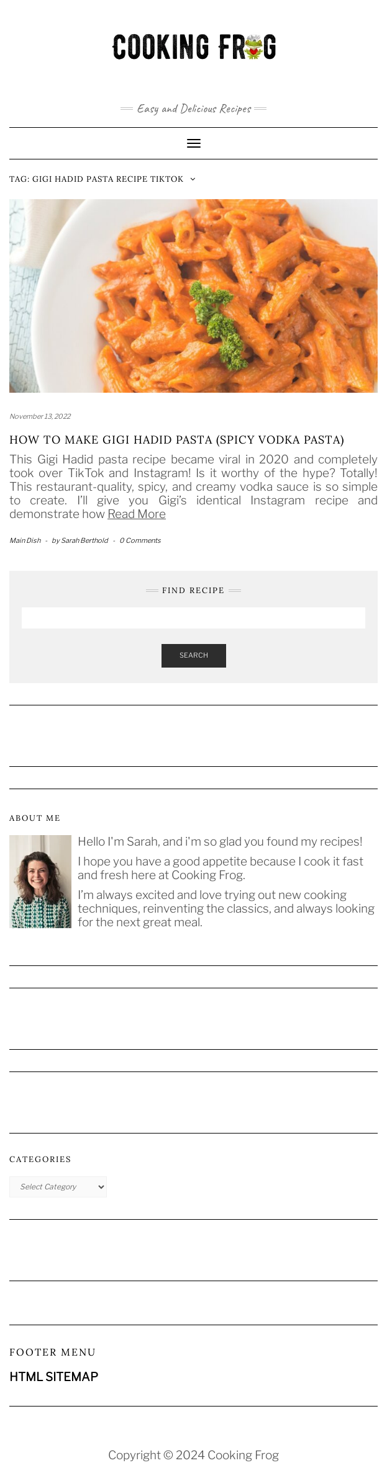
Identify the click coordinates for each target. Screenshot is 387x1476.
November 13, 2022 (39, 416)
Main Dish (24, 540)
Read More (136, 514)
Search (194, 655)
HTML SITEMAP (53, 1377)
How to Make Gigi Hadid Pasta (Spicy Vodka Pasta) (176, 439)
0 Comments (140, 540)
